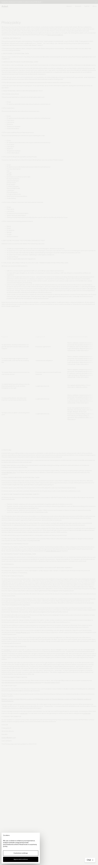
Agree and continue (21, 859)
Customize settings (21, 853)
